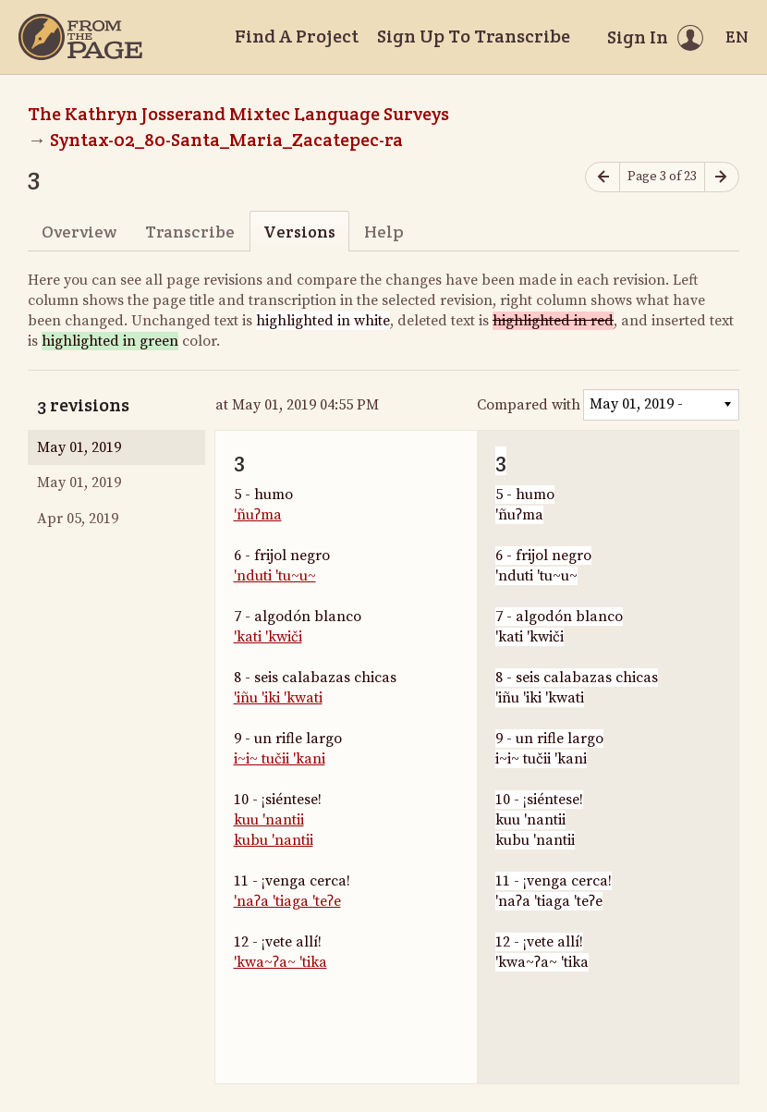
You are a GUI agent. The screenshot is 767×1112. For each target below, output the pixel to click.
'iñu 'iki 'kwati (278, 698)
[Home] (80, 37)
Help (384, 231)
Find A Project (297, 36)
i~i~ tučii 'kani (279, 759)
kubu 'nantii (273, 840)
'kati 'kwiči (268, 637)
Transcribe (190, 231)
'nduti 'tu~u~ (275, 576)
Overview (79, 231)
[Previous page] (602, 177)
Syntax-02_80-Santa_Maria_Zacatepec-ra (226, 140)
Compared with (528, 404)
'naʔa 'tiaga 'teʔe (287, 901)
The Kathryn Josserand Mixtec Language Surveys (238, 114)
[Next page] (721, 177)
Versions (299, 231)
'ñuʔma (258, 515)
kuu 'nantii (269, 820)
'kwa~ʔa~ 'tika (280, 962)
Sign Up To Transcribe (473, 36)
